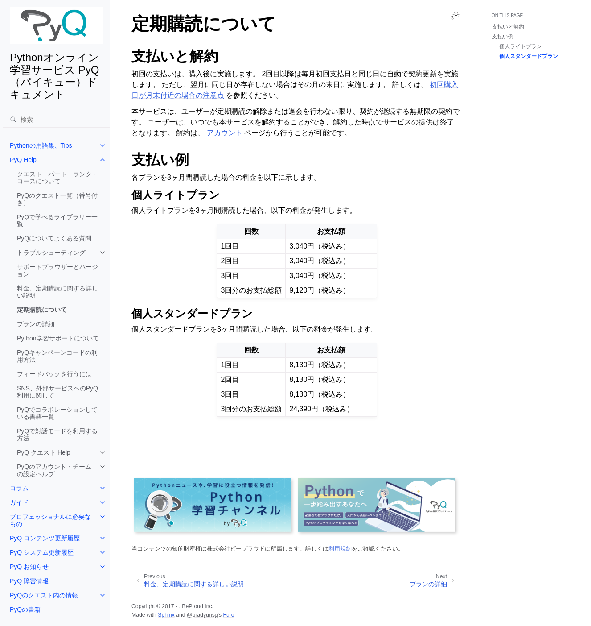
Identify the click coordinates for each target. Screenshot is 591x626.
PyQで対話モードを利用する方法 (57, 434)
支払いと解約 (508, 27)
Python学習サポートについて (58, 338)
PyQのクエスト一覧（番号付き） (57, 199)
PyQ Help (23, 159)
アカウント (224, 133)
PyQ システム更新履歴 (42, 552)
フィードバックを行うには (54, 373)
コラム (19, 488)
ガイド (19, 502)
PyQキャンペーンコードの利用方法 (57, 356)
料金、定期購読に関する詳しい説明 (57, 292)
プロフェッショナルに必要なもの (50, 520)
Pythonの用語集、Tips (41, 145)
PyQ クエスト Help (43, 452)
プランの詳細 (35, 324)
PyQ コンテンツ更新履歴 (45, 538)
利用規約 (340, 548)
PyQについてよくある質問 (54, 238)
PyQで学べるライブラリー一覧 (57, 220)
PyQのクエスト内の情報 (44, 595)
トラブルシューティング (51, 252)
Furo (228, 615)
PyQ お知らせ (29, 566)
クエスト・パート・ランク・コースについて (57, 177)
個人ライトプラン (520, 46)
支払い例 (502, 36)
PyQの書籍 (25, 609)
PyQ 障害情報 (29, 581)
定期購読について (42, 309)
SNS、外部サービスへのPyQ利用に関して (57, 392)
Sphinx (166, 615)
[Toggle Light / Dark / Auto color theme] (455, 15)
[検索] (56, 120)
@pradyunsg (202, 615)
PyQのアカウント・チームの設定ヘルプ (54, 470)
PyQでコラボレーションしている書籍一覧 (57, 413)
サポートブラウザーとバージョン (57, 270)
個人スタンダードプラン (528, 56)
